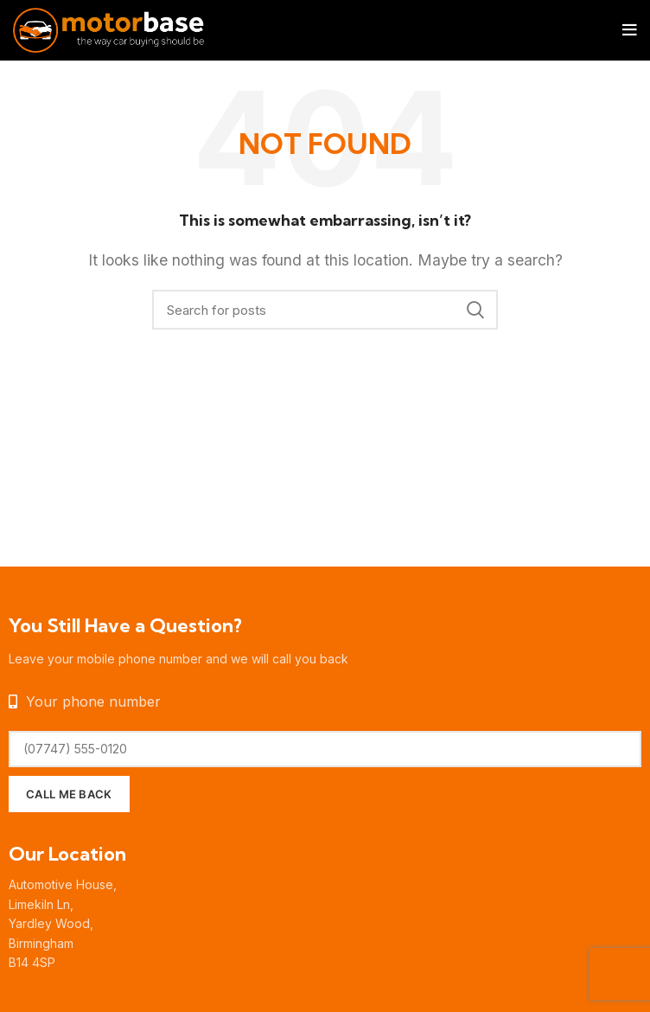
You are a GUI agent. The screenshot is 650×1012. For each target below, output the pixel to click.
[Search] (325, 310)
